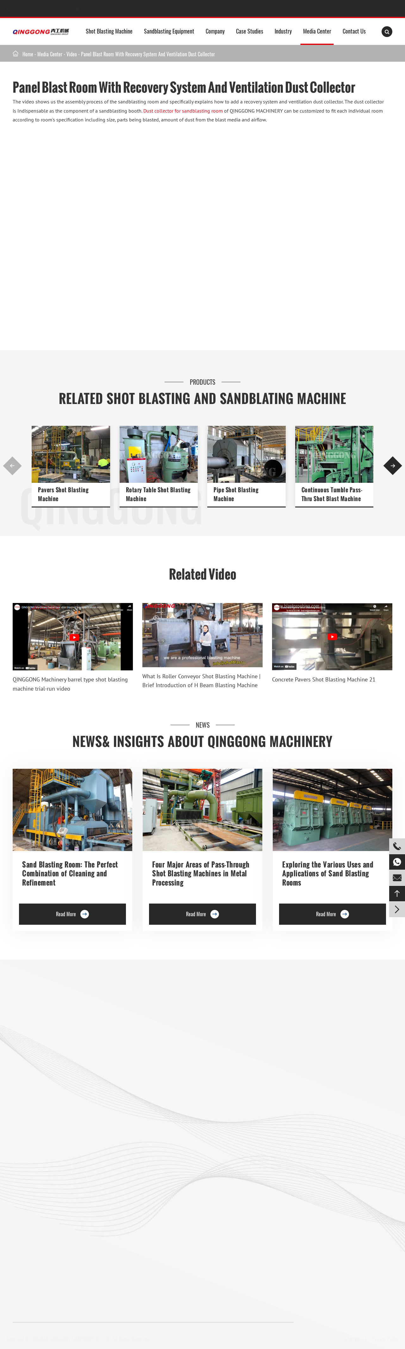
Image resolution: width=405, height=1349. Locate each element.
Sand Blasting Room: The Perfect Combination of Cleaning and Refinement (70, 873)
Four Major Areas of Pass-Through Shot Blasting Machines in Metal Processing (200, 873)
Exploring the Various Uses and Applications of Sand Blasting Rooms (327, 873)
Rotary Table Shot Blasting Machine (158, 494)
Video (71, 54)
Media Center (317, 31)
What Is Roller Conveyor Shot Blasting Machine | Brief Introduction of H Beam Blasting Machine (201, 681)
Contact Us (354, 31)
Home (27, 54)
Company (215, 31)
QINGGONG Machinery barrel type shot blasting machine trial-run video (70, 684)
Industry (283, 31)
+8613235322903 (39, 8)
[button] (12, 465)
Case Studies (249, 31)
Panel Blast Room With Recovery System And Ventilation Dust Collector (148, 54)
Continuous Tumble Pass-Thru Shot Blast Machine (332, 494)
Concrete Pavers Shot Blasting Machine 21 (324, 679)
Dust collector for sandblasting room (183, 111)
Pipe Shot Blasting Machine (236, 494)
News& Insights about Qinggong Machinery (202, 741)
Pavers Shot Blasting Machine (63, 494)
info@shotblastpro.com (112, 8)
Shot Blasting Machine (109, 31)
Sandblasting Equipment (169, 31)
